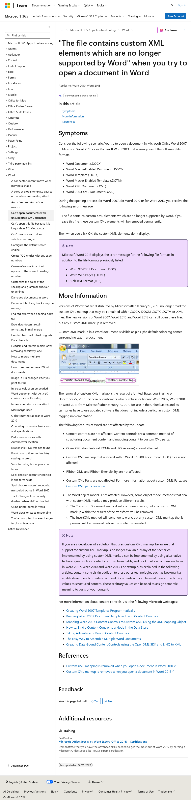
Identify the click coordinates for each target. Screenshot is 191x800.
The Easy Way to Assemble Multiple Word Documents (103, 638)
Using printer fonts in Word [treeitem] (28, 507)
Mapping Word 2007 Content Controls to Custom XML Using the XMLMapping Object (126, 622)
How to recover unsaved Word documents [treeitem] (30, 369)
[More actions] (184, 30)
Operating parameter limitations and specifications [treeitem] (31, 428)
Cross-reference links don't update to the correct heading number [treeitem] (30, 271)
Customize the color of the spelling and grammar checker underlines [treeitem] (30, 286)
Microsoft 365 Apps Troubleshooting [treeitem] (30, 43)
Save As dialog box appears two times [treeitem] (30, 466)
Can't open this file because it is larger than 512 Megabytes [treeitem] (30, 226)
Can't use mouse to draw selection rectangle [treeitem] (26, 236)
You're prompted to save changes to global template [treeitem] (32, 520)
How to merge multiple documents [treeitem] (25, 358)
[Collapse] (49, 27)
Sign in (182, 5)
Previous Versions (35, 791)
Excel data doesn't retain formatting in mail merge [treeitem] (26, 326)
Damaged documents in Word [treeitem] (29, 297)
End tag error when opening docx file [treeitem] (32, 316)
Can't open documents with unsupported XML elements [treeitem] (28, 215)
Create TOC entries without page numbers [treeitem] (31, 258)
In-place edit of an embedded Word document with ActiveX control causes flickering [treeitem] (29, 393)
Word (125, 30)
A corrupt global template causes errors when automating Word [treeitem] (31, 194)
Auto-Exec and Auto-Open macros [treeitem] (27, 204)
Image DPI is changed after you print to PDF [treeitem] (30, 380)
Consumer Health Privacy (114, 791)
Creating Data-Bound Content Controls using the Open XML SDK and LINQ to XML (123, 644)
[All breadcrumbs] (62, 30)
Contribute (70, 791)
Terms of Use (146, 791)
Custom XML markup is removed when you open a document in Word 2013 (118, 671)
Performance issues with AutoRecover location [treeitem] (26, 439)
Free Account (175, 16)
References (68, 121)
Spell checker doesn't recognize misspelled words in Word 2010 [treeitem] (30, 487)
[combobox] (27, 35)
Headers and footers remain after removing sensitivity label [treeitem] (31, 348)
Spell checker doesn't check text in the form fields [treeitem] (31, 477)
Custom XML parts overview (86, 486)
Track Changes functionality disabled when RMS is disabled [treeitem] (30, 498)
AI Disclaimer (11, 791)
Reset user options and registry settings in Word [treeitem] (30, 455)
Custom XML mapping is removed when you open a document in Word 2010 (119, 666)
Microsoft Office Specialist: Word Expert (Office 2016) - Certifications (103, 741)
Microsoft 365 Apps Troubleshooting (93, 30)
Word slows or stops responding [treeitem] (31, 512)
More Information (73, 116)
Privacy (86, 791)
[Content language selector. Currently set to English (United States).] (21, 782)
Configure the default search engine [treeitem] (28, 247)
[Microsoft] (7, 5)
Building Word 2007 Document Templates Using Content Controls (112, 616)
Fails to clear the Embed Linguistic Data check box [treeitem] (32, 337)
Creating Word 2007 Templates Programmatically (100, 610)
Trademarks (165, 791)
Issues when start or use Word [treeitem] (30, 404)
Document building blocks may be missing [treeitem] (32, 305)
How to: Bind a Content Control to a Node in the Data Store (107, 627)
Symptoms (68, 111)
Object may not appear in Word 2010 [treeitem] (30, 418)
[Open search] (172, 5)
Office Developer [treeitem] (18, 529)
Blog (53, 791)
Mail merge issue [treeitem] (21, 410)
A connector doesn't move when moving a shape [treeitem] (31, 183)
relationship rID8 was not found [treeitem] (30, 448)
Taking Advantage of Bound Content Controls (97, 633)
